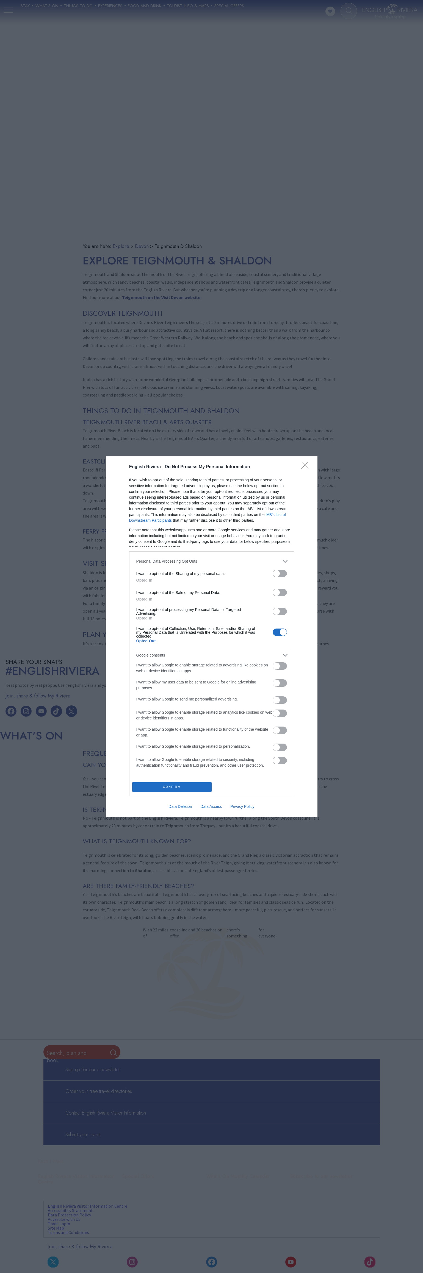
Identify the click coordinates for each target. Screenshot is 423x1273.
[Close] (307, 467)
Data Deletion (180, 806)
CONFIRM (172, 787)
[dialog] (211, 636)
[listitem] (211, 561)
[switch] (280, 573)
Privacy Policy (242, 806)
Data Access (211, 806)
